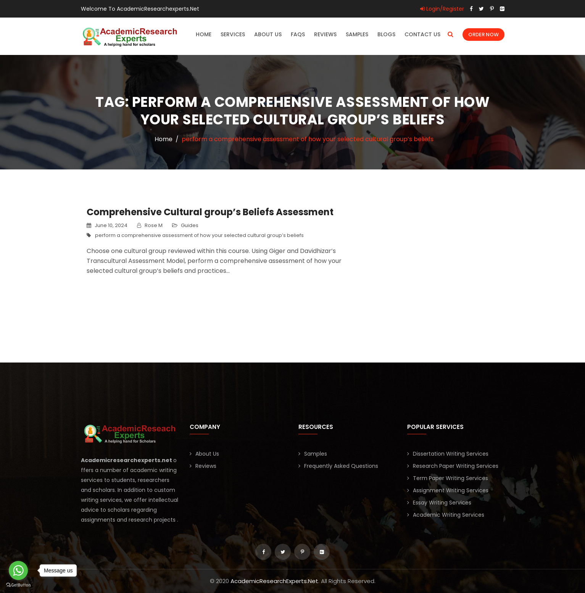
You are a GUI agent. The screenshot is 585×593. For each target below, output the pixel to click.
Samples (357, 34)
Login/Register (442, 9)
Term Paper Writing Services (450, 478)
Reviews (325, 34)
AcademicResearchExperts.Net (274, 581)
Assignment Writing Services (450, 490)
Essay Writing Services (442, 502)
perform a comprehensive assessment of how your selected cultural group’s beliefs (199, 235)
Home (203, 34)
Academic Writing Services (448, 515)
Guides (189, 225)
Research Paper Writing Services (455, 466)
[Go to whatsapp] (18, 570)
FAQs (298, 34)
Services (233, 34)
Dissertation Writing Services (450, 454)
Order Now (483, 34)
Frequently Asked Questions (341, 466)
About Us (268, 34)
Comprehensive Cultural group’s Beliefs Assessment (210, 212)
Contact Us (422, 34)
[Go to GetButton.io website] (18, 585)
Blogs (386, 34)
